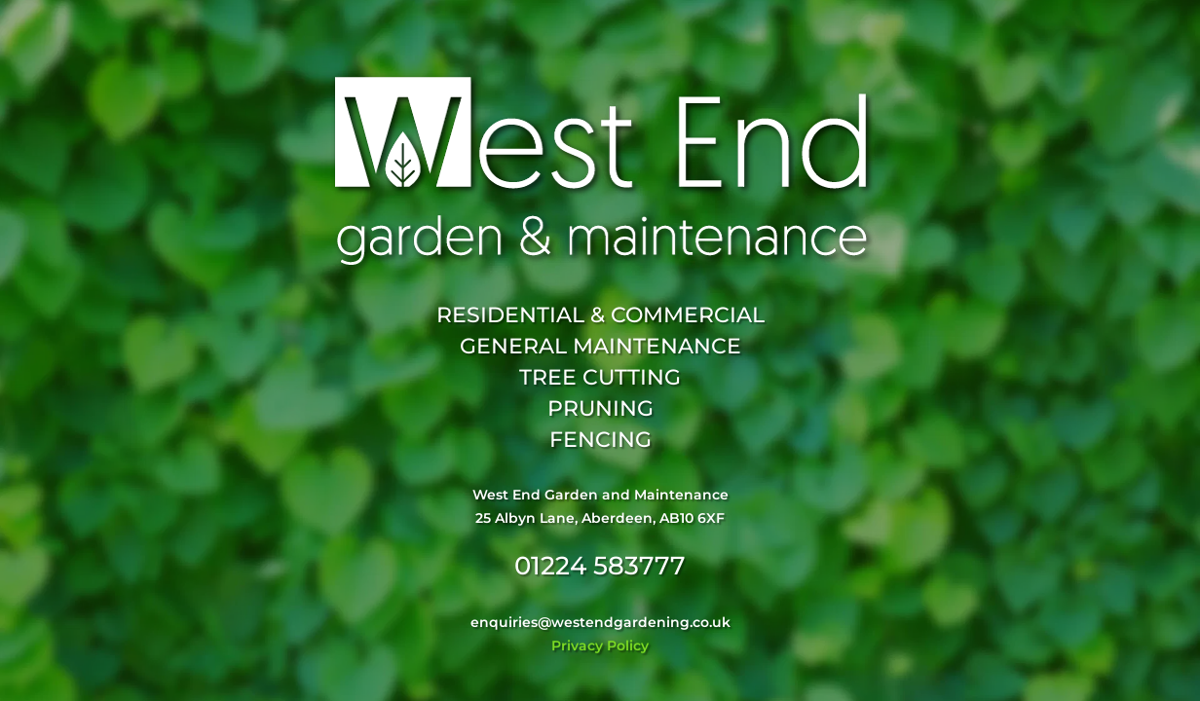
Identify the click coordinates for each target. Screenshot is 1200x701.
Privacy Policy (600, 645)
